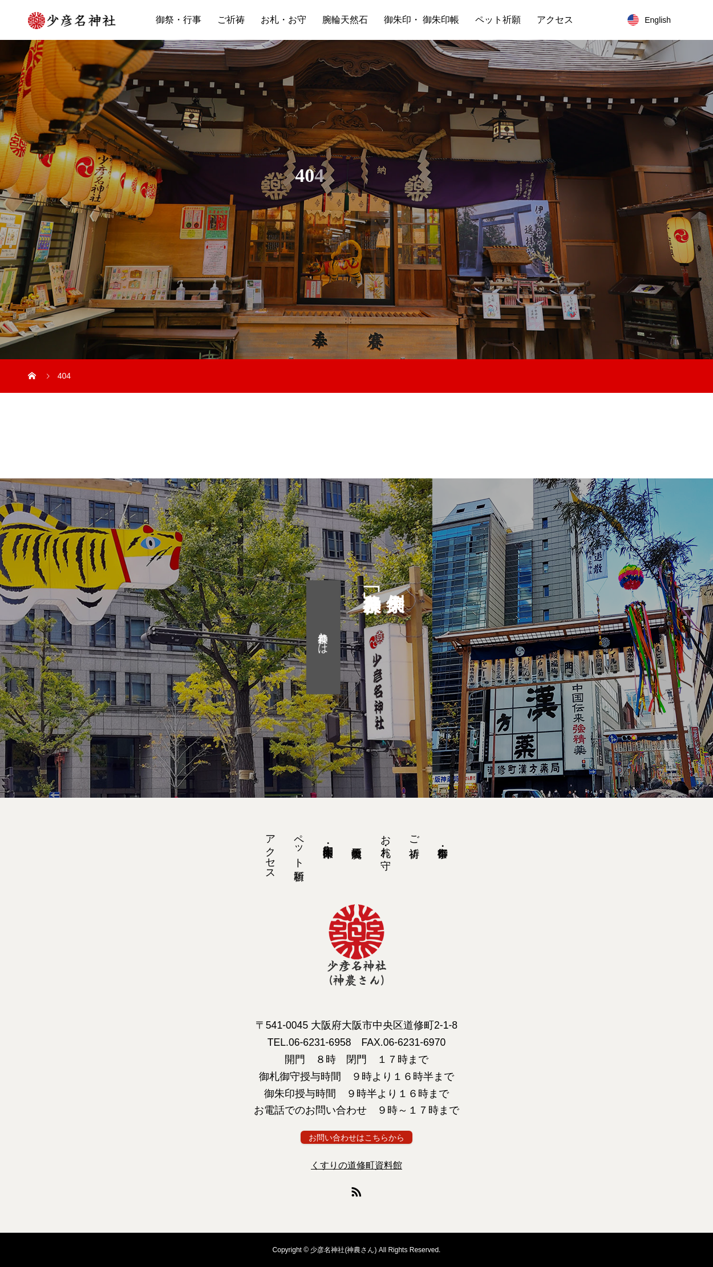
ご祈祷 (231, 20)
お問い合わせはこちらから (356, 1138)
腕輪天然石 (345, 20)
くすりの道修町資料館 (356, 1165)
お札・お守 (283, 20)
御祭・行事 (178, 20)
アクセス (555, 20)
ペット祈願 (498, 20)
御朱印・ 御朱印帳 (421, 20)
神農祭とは (323, 637)
